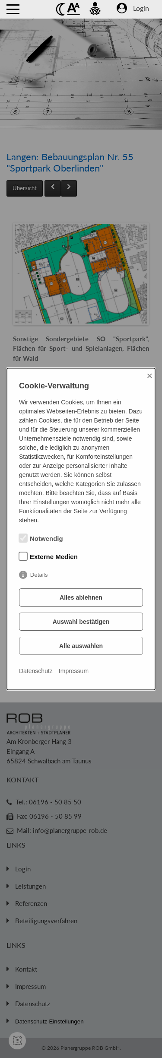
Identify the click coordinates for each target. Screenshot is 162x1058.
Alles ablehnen (81, 597)
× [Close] (149, 375)
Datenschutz (36, 670)
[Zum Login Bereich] (143, 11)
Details (39, 575)
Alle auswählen (81, 645)
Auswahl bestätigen (81, 621)
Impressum (74, 670)
